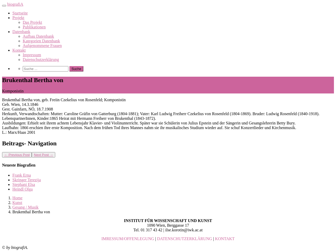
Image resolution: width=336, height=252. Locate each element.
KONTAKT (225, 239)
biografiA (15, 4)
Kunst (17, 202)
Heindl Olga (22, 189)
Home (17, 198)
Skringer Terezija (26, 180)
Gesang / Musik (25, 207)
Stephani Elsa (23, 184)
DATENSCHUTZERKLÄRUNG (184, 239)
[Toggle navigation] (4, 5)
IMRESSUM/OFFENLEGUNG (127, 239)
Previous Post (17, 155)
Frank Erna (21, 175)
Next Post (43, 155)
